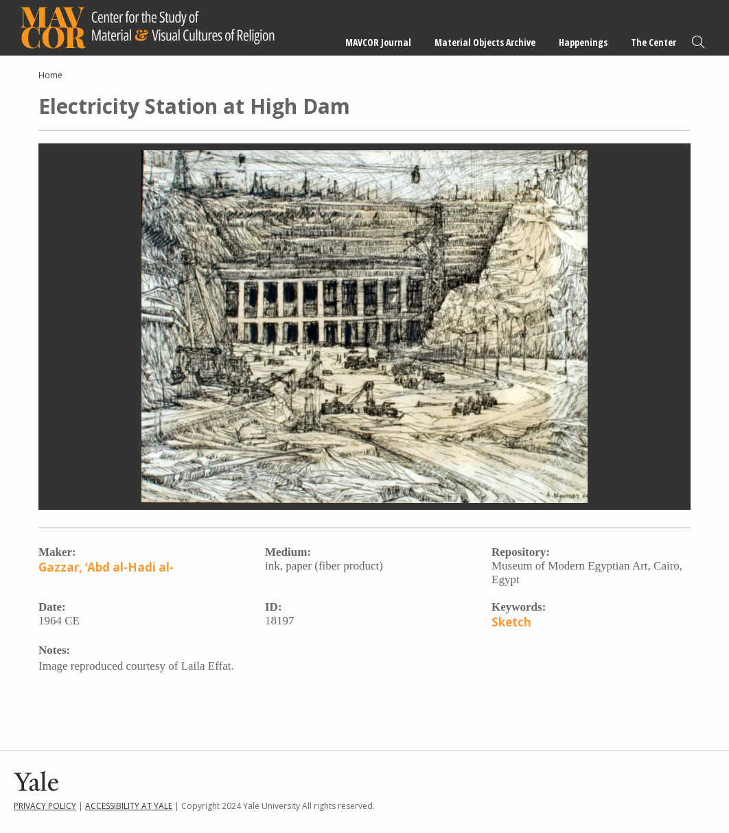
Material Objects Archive (485, 42)
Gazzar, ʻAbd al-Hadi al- (106, 567)
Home (50, 75)
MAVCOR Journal (378, 42)
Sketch (511, 622)
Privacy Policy (45, 806)
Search (698, 42)
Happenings (583, 42)
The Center (653, 42)
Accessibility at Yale (128, 806)
